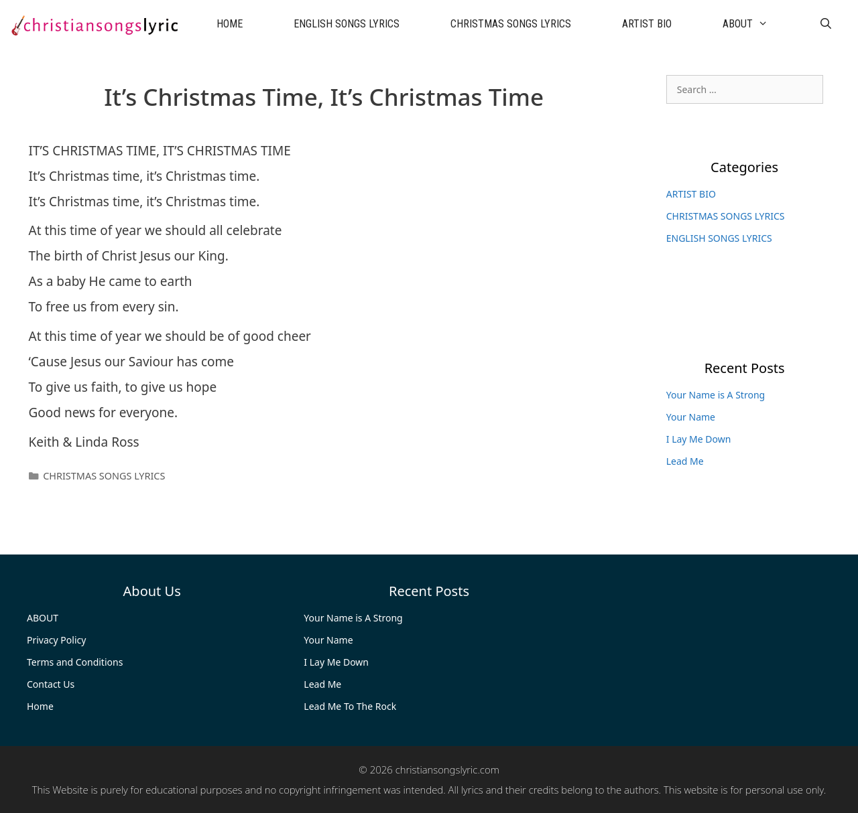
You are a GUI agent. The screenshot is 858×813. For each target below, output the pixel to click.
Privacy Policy (56, 640)
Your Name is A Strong (715, 394)
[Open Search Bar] (825, 24)
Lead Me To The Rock (350, 706)
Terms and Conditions (75, 662)
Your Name (690, 417)
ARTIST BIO (647, 23)
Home (40, 706)
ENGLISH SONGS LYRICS (347, 23)
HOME (230, 23)
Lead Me (685, 461)
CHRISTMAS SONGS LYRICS (510, 23)
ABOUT (758, 24)
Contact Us (50, 684)
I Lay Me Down (698, 439)
